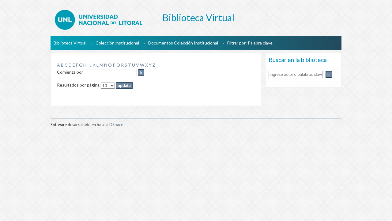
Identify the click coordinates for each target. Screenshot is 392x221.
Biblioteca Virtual (70, 42)
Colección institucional (117, 42)
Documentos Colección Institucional (183, 42)
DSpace (116, 124)
